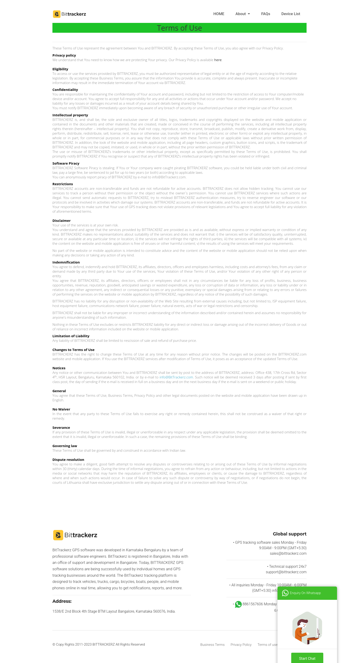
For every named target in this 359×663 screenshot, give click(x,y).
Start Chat (307, 650)
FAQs (265, 13)
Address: (61, 601)
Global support (290, 534)
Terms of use (267, 645)
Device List (290, 13)
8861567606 (249, 604)
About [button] (241, 13)
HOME (218, 13)
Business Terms (212, 645)
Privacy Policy (241, 645)
